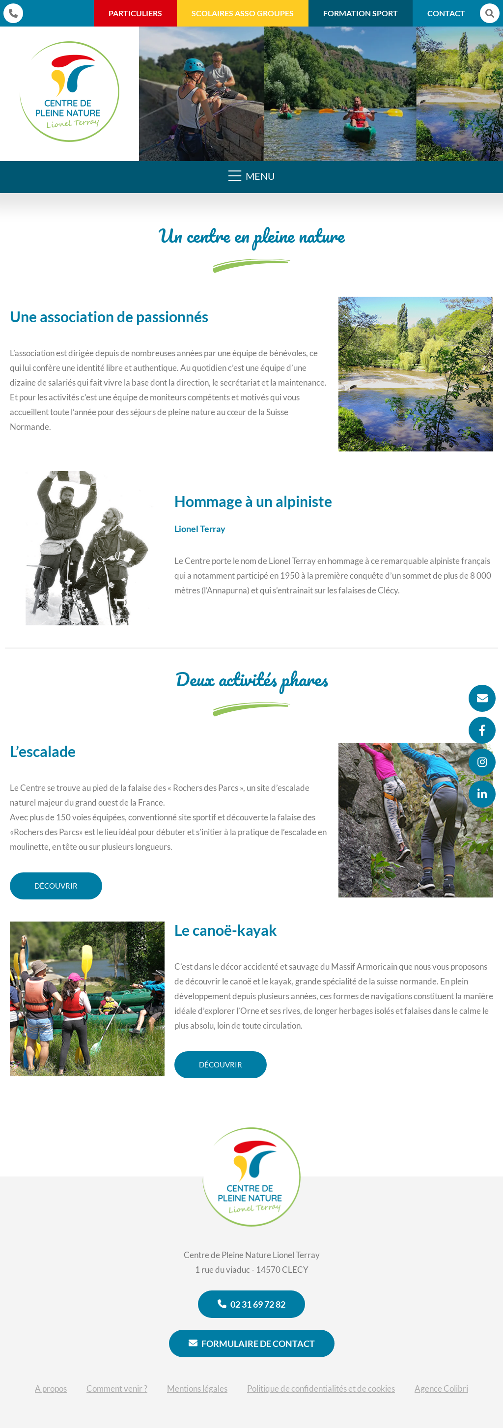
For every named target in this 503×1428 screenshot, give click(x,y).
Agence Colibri (441, 1388)
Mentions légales (197, 1388)
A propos (51, 1388)
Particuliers (135, 13)
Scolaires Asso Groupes (243, 13)
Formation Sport (360, 13)
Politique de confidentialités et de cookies (321, 1388)
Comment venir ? (116, 1388)
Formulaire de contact (252, 1343)
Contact (446, 13)
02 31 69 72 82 (251, 1304)
